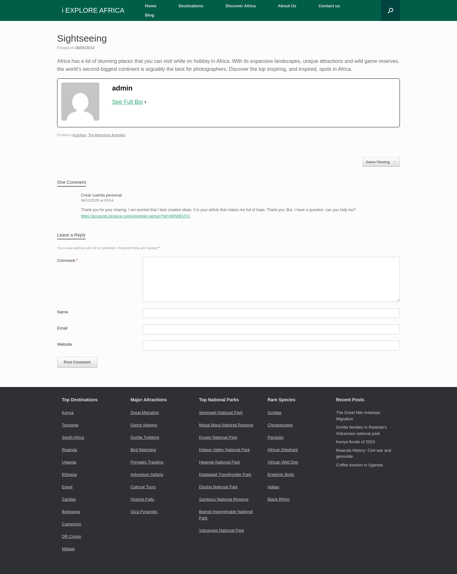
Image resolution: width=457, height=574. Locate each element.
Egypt (67, 486)
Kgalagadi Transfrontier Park (225, 474)
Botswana (71, 511)
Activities (80, 135)
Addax (273, 486)
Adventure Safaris (146, 474)
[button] (390, 10)
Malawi (68, 548)
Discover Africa (241, 5)
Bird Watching (143, 449)
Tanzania (70, 425)
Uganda (69, 462)
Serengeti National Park (220, 412)
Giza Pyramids (144, 511)
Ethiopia (69, 474)
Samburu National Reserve (223, 499)
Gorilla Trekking (144, 437)
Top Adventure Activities (106, 135)
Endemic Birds (281, 474)
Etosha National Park (218, 486)
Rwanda (69, 449)
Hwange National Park (219, 462)
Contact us (329, 5)
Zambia (69, 499)
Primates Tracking (146, 462)
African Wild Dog (283, 462)
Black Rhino (278, 499)
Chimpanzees (280, 425)
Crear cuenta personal (101, 195)
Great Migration (144, 412)
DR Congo (71, 536)
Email (62, 328)
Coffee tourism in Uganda (359, 465)
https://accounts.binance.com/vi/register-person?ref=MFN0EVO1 (135, 216)
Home (150, 5)
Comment (67, 260)
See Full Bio (127, 102)
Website (64, 344)
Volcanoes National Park (221, 530)
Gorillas (274, 412)
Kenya (68, 412)
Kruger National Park (218, 437)
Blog (149, 15)
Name (62, 312)
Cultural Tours (143, 486)
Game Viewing (381, 162)
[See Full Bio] (145, 102)
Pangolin (276, 437)
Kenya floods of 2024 (355, 441)
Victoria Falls (142, 499)
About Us (287, 5)
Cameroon (71, 524)
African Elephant (283, 449)
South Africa (73, 437)
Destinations (191, 5)
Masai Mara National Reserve (226, 425)
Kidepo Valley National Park (224, 449)
